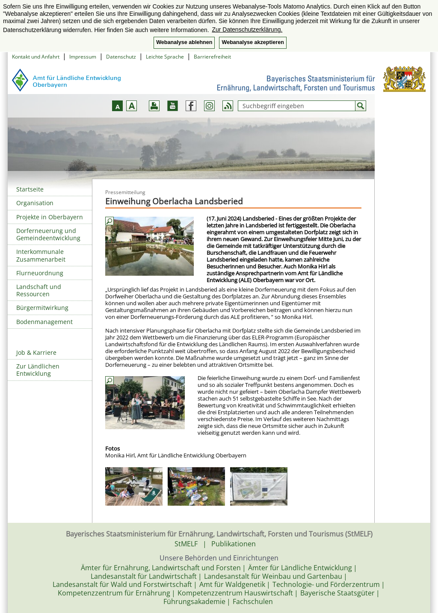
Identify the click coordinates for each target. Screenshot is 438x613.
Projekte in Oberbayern (49, 217)
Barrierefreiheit (212, 56)
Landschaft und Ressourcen (38, 290)
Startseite (30, 189)
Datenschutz (121, 56)
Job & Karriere (36, 352)
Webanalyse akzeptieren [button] (253, 42)
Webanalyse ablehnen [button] (184, 42)
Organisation (34, 203)
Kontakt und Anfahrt (35, 56)
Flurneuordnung (39, 273)
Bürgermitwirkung (42, 308)
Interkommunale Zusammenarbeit (40, 255)
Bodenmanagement (44, 322)
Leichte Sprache (165, 56)
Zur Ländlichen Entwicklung (37, 369)
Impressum (82, 56)
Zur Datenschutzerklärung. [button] (247, 29)
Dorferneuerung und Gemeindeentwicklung (48, 234)
